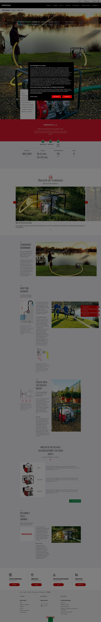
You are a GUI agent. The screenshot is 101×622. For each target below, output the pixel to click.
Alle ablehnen (56, 96)
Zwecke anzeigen (33, 96)
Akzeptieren (67, 96)
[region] (51, 81)
